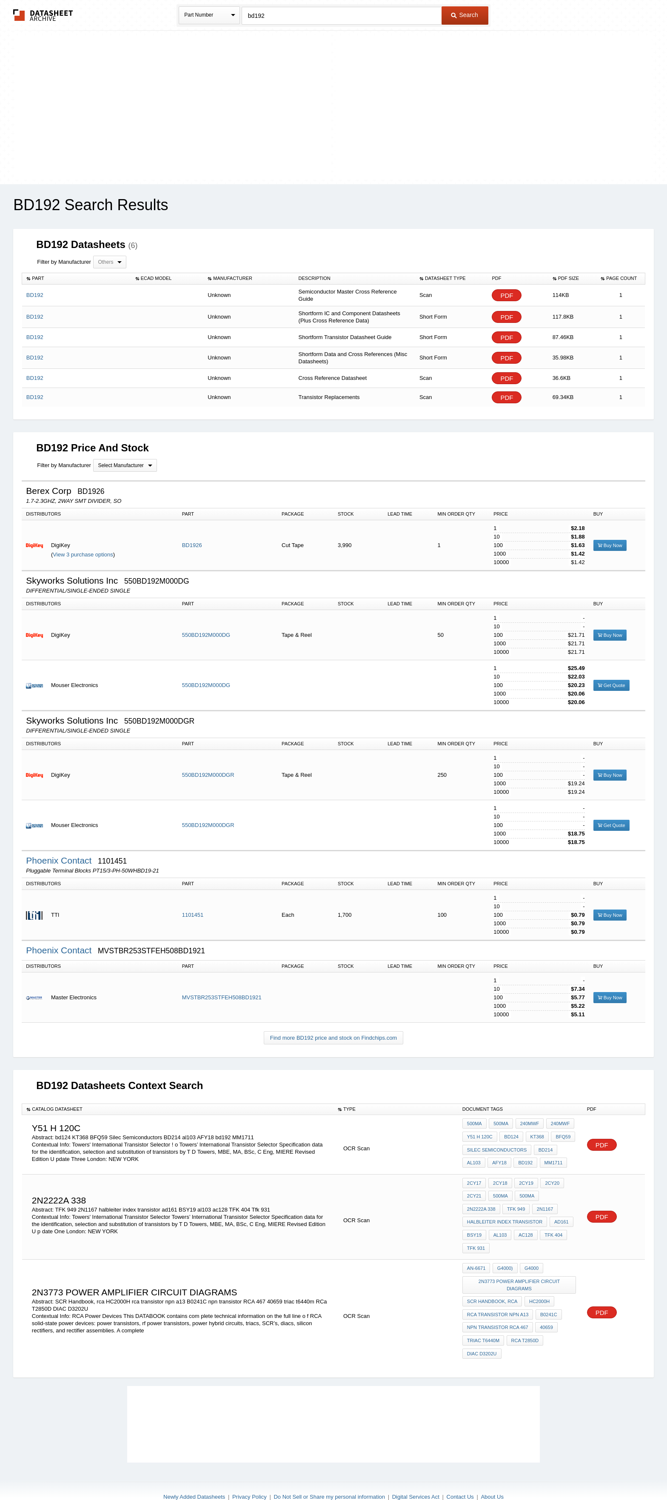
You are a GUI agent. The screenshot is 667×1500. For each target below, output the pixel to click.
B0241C (547, 1294)
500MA (474, 1123)
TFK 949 (476, 1199)
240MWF (527, 1123)
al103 (474, 1158)
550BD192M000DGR (208, 775)
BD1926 (192, 545)
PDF (506, 295)
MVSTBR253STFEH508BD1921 (222, 997)
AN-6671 (476, 1252)
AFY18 (498, 1158)
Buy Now (610, 545)
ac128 (523, 1222)
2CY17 (474, 1176)
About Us (492, 1471)
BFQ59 (560, 1135)
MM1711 (550, 1158)
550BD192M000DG (206, 635)
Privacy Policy (249, 1471)
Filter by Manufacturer (64, 262)
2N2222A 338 (557, 1188)
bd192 (523, 1158)
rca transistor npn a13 (497, 1294)
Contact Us (460, 1471)
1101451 (193, 915)
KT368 (535, 1135)
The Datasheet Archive (43, 15)
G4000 (529, 1252)
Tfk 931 (476, 1234)
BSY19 (474, 1222)
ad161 (560, 1211)
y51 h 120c (480, 1135)
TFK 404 (550, 1222)
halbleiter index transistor (504, 1211)
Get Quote (611, 685)
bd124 (510, 1135)
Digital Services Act (415, 1471)
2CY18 (499, 1176)
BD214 (544, 1146)
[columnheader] (76, 278)
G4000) (504, 1252)
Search (464, 14)
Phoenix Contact (60, 860)
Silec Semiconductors (497, 1146)
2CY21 (474, 1188)
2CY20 (549, 1176)
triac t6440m (483, 1317)
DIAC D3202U (482, 1329)
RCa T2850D (524, 1317)
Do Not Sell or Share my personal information (329, 1471)
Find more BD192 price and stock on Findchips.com (333, 1038)
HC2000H (538, 1283)
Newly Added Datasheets (194, 1471)
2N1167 (504, 1199)
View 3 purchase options (83, 554)
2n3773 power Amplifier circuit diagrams (519, 1268)
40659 (545, 1306)
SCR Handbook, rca (492, 1283)
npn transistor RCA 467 (497, 1306)
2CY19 (524, 1176)
